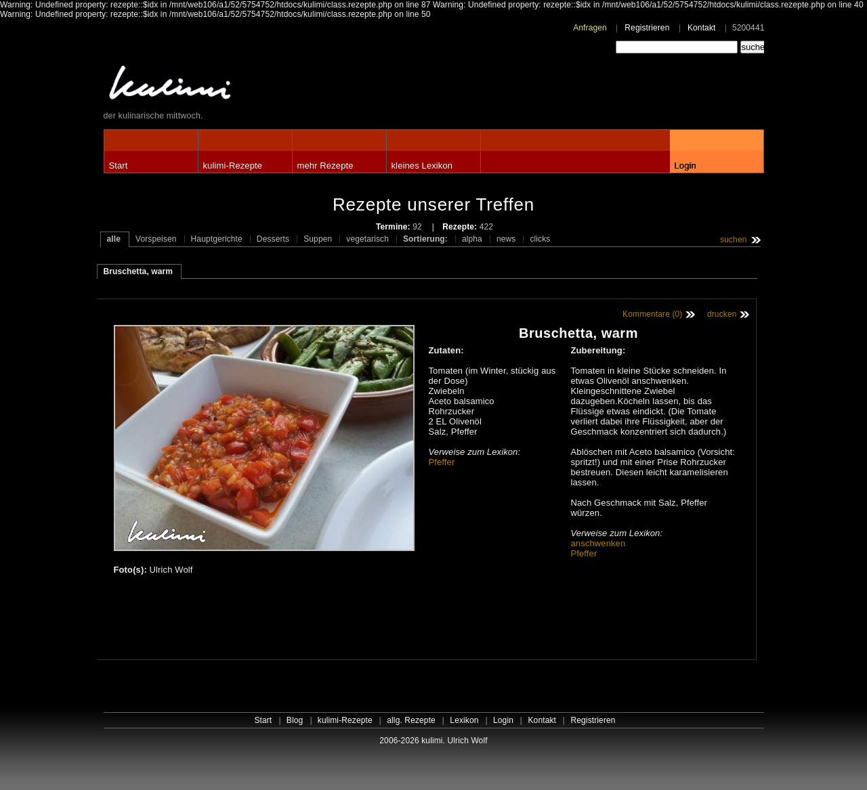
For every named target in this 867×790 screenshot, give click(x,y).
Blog (295, 720)
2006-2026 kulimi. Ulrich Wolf (433, 740)
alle (114, 239)
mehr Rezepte (325, 165)
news (506, 239)
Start (118, 165)
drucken (722, 314)
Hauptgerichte (216, 239)
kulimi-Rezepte (233, 165)
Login (685, 165)
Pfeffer (442, 462)
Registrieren (647, 27)
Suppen (317, 239)
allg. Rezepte (411, 720)
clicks (540, 239)
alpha (472, 239)
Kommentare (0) (652, 314)
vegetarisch (367, 239)
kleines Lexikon (422, 165)
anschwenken (598, 543)
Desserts (273, 239)
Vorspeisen (156, 239)
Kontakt (702, 27)
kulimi (232, 86)
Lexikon (464, 720)
